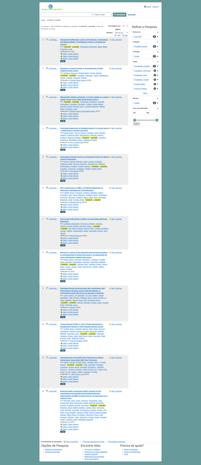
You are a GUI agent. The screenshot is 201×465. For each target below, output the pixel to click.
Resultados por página (114, 27)
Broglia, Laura (78, 106)
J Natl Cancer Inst (77, 374)
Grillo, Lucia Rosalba (68, 413)
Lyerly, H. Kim (65, 372)
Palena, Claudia (66, 78)
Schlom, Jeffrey (98, 267)
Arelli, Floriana (74, 298)
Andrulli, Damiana (83, 303)
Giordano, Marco (85, 226)
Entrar (147, 7)
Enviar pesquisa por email (94, 442)
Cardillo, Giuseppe (101, 228)
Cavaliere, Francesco (85, 75)
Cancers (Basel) (76, 341)
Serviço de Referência (132, 452)
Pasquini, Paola (82, 413)
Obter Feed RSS (70, 442)
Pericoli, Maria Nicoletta (98, 413)
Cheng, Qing (102, 369)
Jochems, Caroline (75, 369)
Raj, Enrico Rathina (76, 228)
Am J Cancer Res (76, 142)
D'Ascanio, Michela (87, 224)
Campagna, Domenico (88, 47)
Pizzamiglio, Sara (95, 401)
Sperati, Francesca (82, 405)
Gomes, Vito (101, 410)
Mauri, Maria (102, 47)
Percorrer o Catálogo (92, 449)
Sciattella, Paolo (92, 195)
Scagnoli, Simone (81, 329)
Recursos (136, 32)
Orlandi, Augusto (84, 166)
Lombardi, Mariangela (71, 224)
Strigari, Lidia (72, 336)
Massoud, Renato (74, 138)
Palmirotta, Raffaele (98, 262)
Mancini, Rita (89, 228)
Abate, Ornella (98, 298)
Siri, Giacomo (80, 295)
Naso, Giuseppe (100, 197)
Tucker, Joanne (71, 267)
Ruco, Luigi (99, 415)
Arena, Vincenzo (82, 401)
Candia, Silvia (91, 408)
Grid (125, 35)
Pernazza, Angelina (82, 193)
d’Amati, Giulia (65, 338)
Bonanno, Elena (66, 408)
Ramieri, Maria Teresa (68, 415)
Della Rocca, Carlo (85, 336)
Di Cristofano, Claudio (88, 410)
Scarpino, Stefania (67, 417)
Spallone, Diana (86, 298)
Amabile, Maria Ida (90, 331)
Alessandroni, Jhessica (88, 135)
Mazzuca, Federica (76, 197)
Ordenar (109, 33)
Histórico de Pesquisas (53, 449)
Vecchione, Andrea (96, 231)
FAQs (126, 454)
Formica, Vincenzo (80, 164)
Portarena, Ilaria (73, 135)
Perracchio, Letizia (81, 403)
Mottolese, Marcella (86, 420)
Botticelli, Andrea (97, 193)
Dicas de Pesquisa (131, 449)
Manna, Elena (78, 300)
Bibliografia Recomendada (94, 457)
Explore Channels (91, 454)
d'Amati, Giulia (78, 200)
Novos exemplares (91, 459)
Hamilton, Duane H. (70, 73)
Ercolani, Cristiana (67, 405)
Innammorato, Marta (80, 231)
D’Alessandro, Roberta (68, 166)
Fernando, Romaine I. (82, 260)
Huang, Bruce (74, 367)
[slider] (134, 120)
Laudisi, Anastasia (95, 162)
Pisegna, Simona (75, 331)
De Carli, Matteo (92, 295)
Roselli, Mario (84, 73)
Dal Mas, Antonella (72, 410)
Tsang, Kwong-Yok (84, 267)
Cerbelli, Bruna (68, 193)
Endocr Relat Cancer (78, 80)
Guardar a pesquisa (117, 442)
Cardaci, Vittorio (66, 231)
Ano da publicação (140, 108)
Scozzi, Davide (72, 226)
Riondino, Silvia (93, 133)
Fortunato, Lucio (66, 49)
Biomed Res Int (76, 202)
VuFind (46, 7)
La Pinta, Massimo (91, 106)
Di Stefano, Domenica (85, 415)
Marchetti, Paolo (66, 200)
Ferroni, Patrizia (96, 73)
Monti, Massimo (79, 195)
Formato (136, 52)
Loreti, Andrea (68, 295)
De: (134, 113)
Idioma (156, 7)
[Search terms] (66, 15)
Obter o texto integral (69, 54)
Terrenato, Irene (69, 401)
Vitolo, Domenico (81, 417)
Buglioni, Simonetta (96, 403)
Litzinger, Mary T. (93, 362)
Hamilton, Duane (95, 264)
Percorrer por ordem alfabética (96, 452)
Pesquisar (119, 15)
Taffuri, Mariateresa (101, 75)
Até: (147, 113)
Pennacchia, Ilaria (66, 403)
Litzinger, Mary (82, 264)
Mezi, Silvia (93, 329)
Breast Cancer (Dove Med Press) (82, 111)
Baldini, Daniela (79, 408)
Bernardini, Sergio (75, 140)
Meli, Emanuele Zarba (92, 300)
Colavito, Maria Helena (94, 104)
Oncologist (74, 171)
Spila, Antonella (66, 262)
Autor (43, 20)
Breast (72, 307)
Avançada (131, 14)
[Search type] (103, 15)
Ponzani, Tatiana (66, 106)
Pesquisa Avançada (52, 452)
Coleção (136, 42)
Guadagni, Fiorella (80, 78)
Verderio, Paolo (72, 420)
